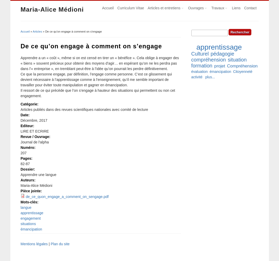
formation (202, 65)
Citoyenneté (242, 72)
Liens (236, 8)
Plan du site (60, 244)
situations (28, 224)
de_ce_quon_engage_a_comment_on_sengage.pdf (67, 197)
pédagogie (222, 54)
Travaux (218, 9)
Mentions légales (34, 244)
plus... (210, 77)
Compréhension (242, 66)
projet (219, 66)
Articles (37, 31)
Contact (250, 8)
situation (237, 60)
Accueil (108, 8)
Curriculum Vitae (130, 8)
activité (197, 77)
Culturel (200, 54)
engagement (31, 218)
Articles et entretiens (165, 9)
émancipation (31, 229)
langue (26, 207)
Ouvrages (196, 9)
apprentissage (32, 213)
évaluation (199, 72)
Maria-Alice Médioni (52, 9)
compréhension (208, 60)
